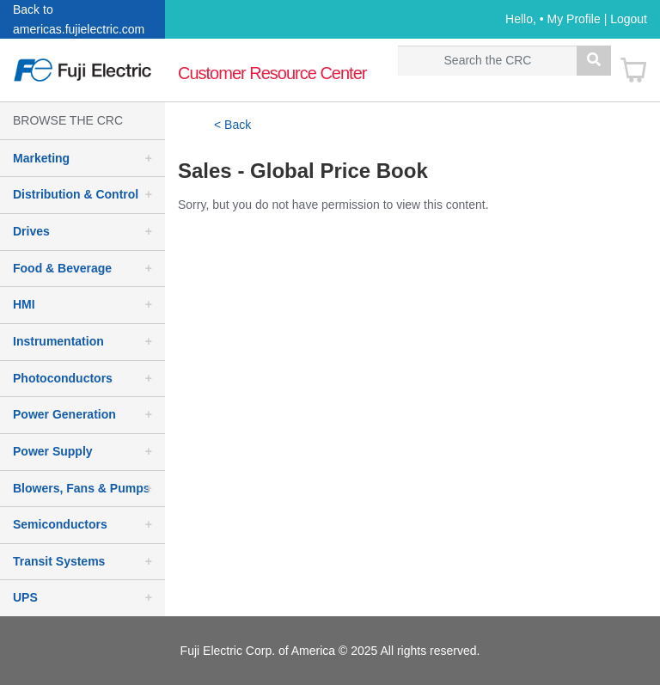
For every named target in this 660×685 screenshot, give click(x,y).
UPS (25, 597)
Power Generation (64, 414)
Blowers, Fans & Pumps (81, 488)
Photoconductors (63, 378)
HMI (24, 304)
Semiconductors (60, 524)
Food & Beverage (62, 268)
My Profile (574, 19)
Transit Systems (59, 561)
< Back (232, 124)
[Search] (488, 61)
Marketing (41, 158)
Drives (31, 231)
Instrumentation (58, 341)
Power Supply (53, 451)
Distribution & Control (75, 194)
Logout (628, 19)
